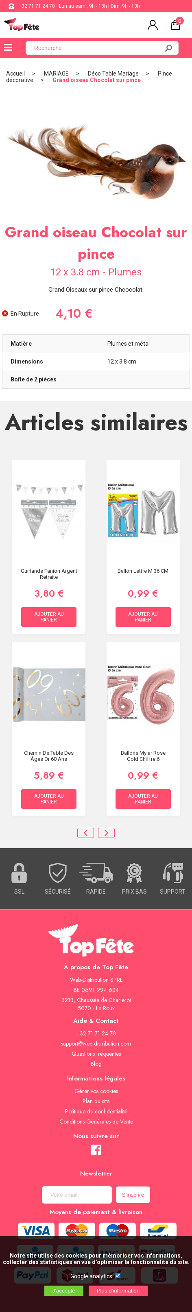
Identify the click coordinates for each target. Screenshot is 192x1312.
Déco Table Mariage (113, 73)
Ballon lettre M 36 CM (143, 571)
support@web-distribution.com (96, 1043)
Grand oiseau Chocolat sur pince (96, 80)
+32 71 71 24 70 (37, 6)
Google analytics (91, 1276)
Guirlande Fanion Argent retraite (49, 574)
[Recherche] (97, 47)
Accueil (15, 73)
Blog (96, 1064)
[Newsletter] (77, 1195)
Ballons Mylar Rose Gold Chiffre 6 (143, 756)
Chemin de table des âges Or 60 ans (49, 756)
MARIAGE (56, 73)
